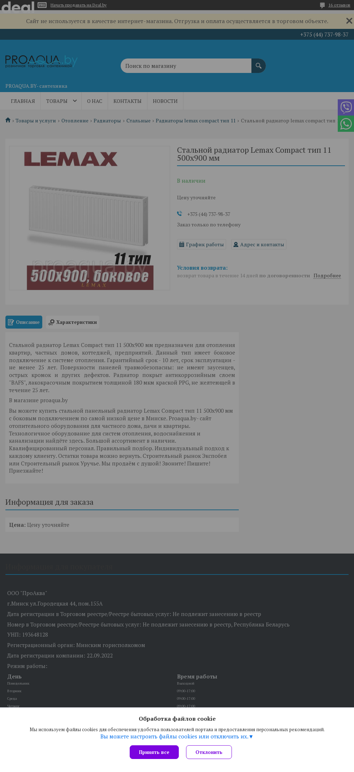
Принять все (154, 752)
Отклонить (209, 752)
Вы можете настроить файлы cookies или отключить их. (174, 736)
